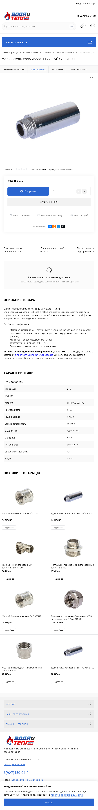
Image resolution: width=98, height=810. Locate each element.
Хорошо (49, 802)
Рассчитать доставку (49, 215)
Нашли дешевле (19, 215)
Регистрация (89, 3)
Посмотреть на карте (14, 764)
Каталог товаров (49, 42)
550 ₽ (73, 676)
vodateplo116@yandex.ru (27, 779)
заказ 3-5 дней (79, 215)
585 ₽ (24, 573)
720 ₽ (24, 676)
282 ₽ (24, 624)
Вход (78, 3)
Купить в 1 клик (49, 201)
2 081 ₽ (73, 624)
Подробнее (9, 527)
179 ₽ (73, 573)
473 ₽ (24, 521)
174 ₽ (73, 521)
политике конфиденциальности (67, 795)
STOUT (70, 409)
